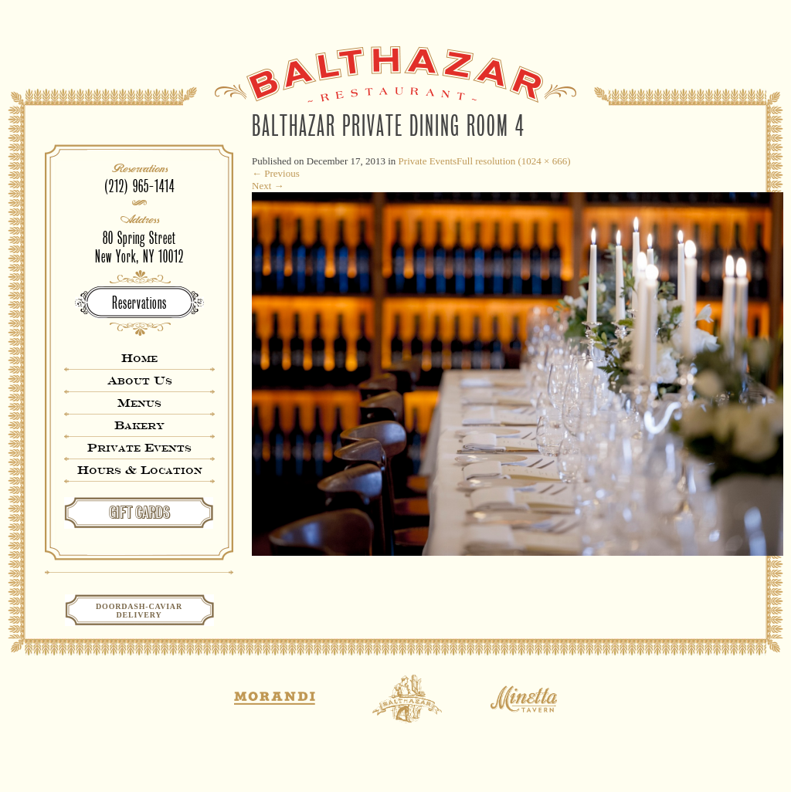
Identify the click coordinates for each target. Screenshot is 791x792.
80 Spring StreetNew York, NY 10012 (139, 247)
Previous (276, 173)
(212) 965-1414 (139, 186)
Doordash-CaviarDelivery (139, 610)
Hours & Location (139, 469)
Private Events (139, 447)
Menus (139, 402)
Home (139, 357)
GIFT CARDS (139, 512)
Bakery (139, 425)
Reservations (139, 303)
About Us (139, 380)
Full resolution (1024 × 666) (513, 161)
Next (268, 185)
